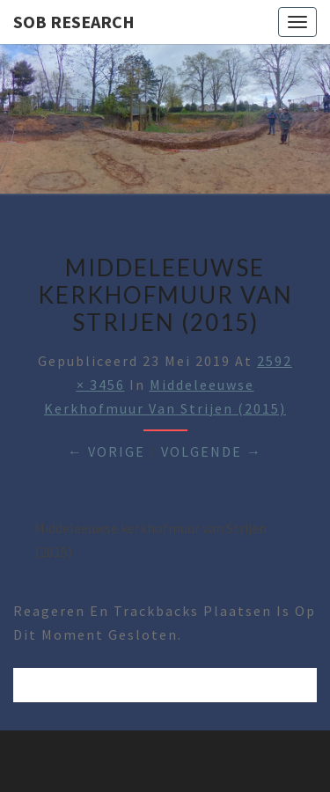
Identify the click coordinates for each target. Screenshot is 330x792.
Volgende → (211, 451)
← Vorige (106, 451)
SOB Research (74, 22)
